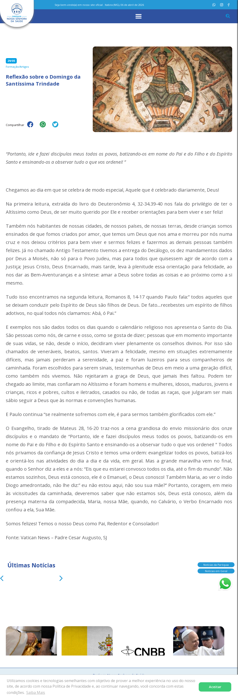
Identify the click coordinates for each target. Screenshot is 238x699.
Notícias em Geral (212, 571)
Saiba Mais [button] (35, 692)
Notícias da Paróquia (212, 564)
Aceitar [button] (215, 687)
